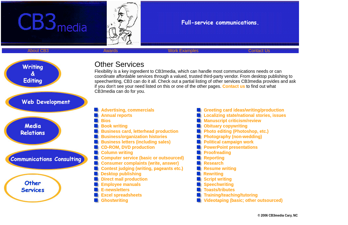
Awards (110, 50)
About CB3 (38, 50)
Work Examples (183, 50)
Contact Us (259, 50)
